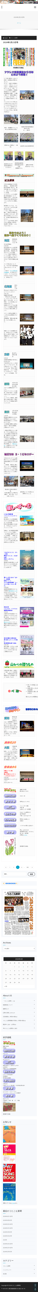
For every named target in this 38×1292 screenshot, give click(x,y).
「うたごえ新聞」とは (9, 1001)
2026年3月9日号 (7, 1232)
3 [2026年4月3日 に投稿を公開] (23, 967)
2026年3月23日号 (10, 42)
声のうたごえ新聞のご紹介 (10, 1028)
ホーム (19, 23)
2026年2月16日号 (8, 1247)
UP (35, 1285)
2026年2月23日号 (8, 1244)
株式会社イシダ (13, 591)
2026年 (5, 1240)
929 (28, 867)
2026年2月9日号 (7, 1251)
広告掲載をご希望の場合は (10, 1016)
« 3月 (5, 986)
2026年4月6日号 (7, 1220)
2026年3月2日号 (7, 1236)
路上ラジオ (7, 622)
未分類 (5, 1274)
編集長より (6, 1009)
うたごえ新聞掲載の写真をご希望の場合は (14, 1020)
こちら (25, 835)
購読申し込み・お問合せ (9, 1024)
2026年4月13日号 (8, 1216)
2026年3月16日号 (8, 1228)
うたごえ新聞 (14, 38)
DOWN (35, 1289)
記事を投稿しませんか (9, 1012)
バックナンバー (7, 1270)
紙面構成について (8, 1005)
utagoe (5, 38)
